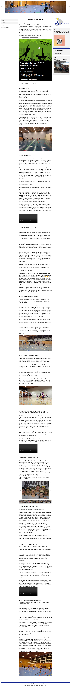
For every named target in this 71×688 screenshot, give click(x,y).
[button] (2, 7)
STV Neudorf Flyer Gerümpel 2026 (30, 37)
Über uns (3, 29)
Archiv (4, 22)
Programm (59, 53)
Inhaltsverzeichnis (35, 685)
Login (45, 685)
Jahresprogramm (5, 27)
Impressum (27, 685)
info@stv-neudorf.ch (39, 683)
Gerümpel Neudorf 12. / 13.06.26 (35, 35)
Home (2, 17)
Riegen (2, 25)
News (2, 20)
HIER (59, 33)
